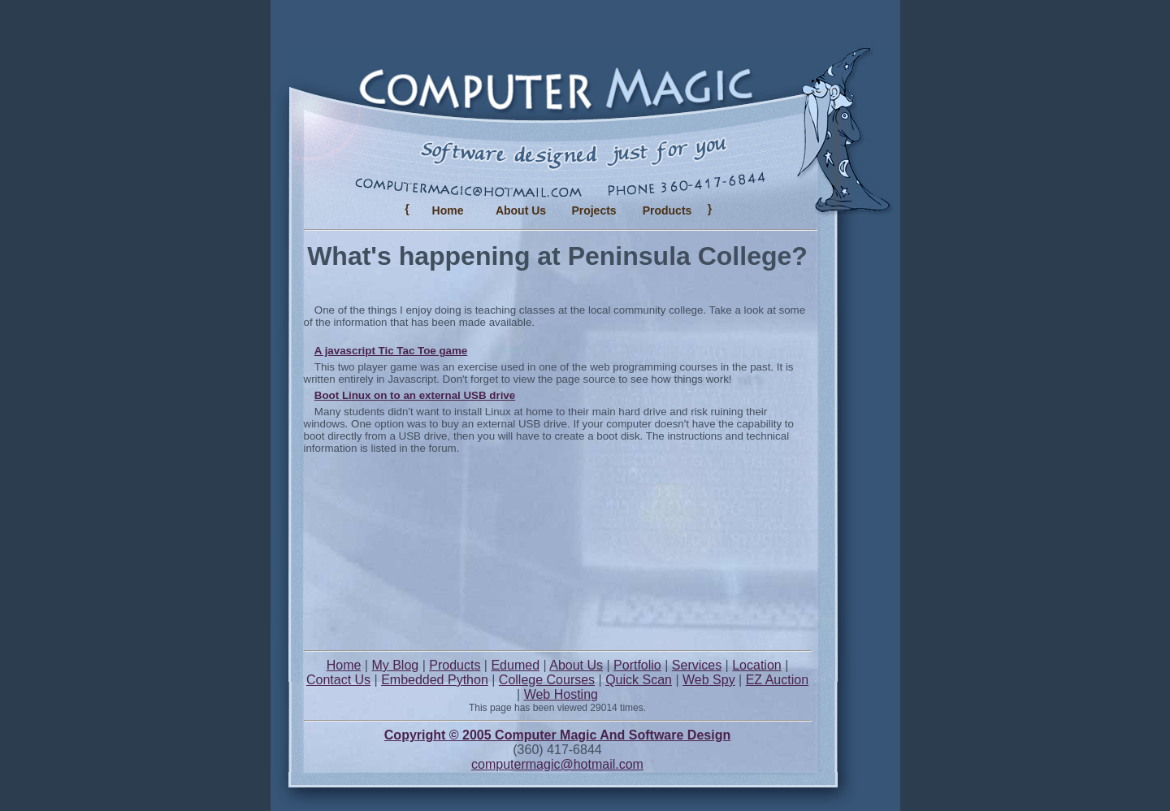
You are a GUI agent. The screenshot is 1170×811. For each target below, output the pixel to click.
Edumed (515, 665)
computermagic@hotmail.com (557, 764)
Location (757, 665)
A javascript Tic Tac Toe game (390, 351)
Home (448, 210)
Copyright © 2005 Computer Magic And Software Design (557, 735)
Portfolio (637, 665)
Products (454, 665)
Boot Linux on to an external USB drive (414, 395)
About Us (521, 210)
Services (697, 665)
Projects (593, 210)
